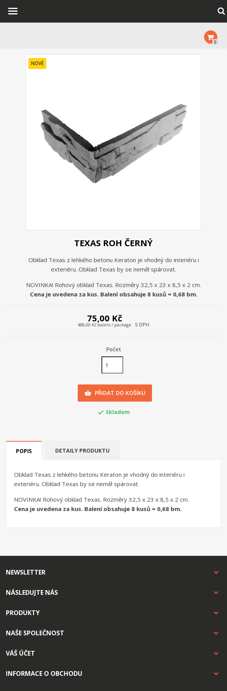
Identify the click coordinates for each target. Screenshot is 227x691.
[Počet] (112, 365)
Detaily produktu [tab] (82, 450)
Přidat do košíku (114, 393)
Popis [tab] (24, 451)
